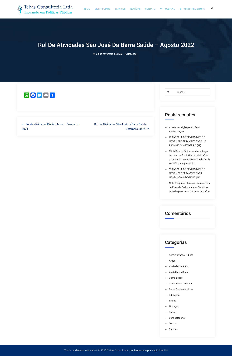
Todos (172, 323)
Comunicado (176, 278)
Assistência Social (179, 266)
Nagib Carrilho (160, 350)
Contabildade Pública (180, 283)
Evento (172, 300)
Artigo (172, 261)
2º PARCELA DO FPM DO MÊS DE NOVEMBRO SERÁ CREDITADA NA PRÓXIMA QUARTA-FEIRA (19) (187, 141)
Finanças (174, 306)
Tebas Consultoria (117, 350)
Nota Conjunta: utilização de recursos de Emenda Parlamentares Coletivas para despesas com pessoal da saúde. (189, 187)
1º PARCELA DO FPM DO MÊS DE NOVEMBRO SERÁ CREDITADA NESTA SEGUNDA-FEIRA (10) (187, 173)
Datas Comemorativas (181, 289)
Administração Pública (181, 255)
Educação (174, 295)
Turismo (173, 329)
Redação (132, 54)
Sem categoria (177, 318)
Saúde (172, 312)
